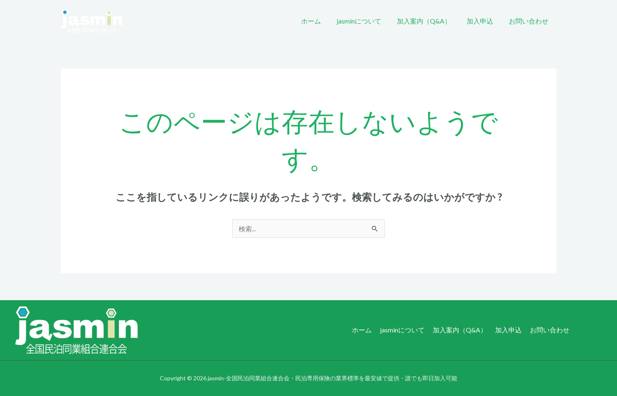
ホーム (322, 21)
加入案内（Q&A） (430, 21)
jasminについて (367, 21)
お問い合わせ (530, 21)
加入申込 (483, 21)
